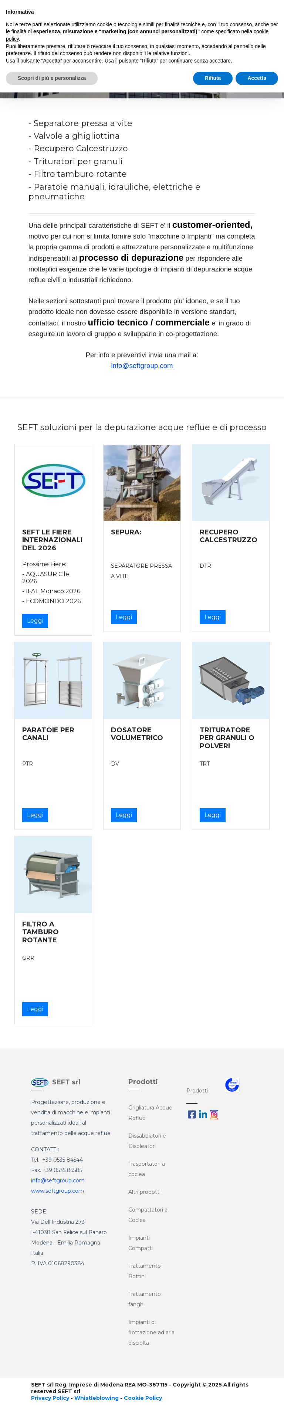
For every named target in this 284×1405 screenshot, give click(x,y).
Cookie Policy (143, 1398)
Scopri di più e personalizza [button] (52, 78)
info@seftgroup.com (142, 365)
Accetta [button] (256, 78)
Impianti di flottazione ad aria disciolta (151, 1332)
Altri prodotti (144, 1192)
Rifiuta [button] (213, 78)
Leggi (35, 620)
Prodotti (197, 1090)
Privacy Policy (50, 1398)
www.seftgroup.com (57, 1191)
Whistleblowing (96, 1398)
